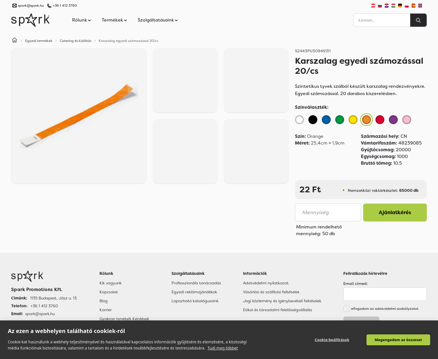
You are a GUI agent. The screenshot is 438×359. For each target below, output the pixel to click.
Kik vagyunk (110, 282)
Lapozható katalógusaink (195, 300)
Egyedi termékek (39, 41)
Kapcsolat (108, 291)
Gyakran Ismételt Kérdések (124, 318)
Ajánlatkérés (395, 212)
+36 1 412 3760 (65, 5)
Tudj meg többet (223, 348)
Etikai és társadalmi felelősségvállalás (277, 309)
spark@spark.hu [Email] (40, 313)
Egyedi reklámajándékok (194, 291)
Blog (103, 300)
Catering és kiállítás (75, 41)
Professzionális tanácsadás (196, 282)
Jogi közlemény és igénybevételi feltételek (282, 300)
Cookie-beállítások (332, 339)
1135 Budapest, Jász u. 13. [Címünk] (53, 298)
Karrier (105, 309)
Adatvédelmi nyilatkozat (266, 282)
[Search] (418, 20)
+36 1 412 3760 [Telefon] (44, 305)
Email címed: (355, 283)
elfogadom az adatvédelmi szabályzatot (384, 308)
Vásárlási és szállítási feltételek (271, 291)
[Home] (14, 41)
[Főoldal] (44, 276)
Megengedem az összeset (398, 339)
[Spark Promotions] (30, 20)
